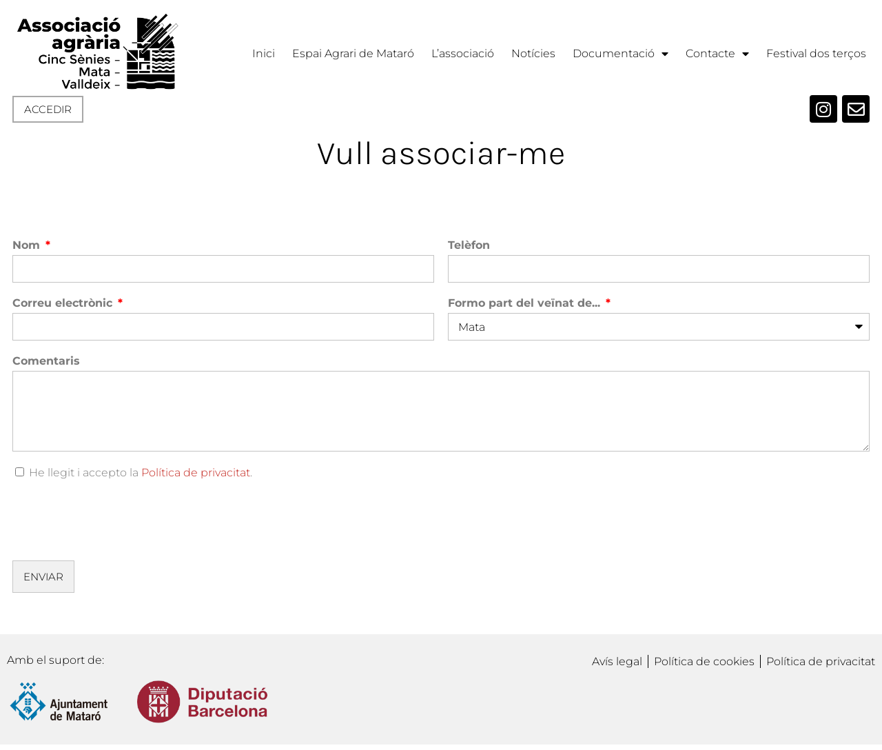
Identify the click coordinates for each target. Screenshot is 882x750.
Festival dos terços (816, 53)
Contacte (717, 53)
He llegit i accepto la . (140, 472)
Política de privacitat (195, 472)
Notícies (533, 53)
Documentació (620, 53)
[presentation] (117, 520)
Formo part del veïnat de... (526, 303)
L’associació (462, 53)
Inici (263, 53)
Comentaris (46, 360)
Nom (27, 245)
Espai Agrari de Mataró (353, 53)
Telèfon (469, 245)
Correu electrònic (64, 303)
